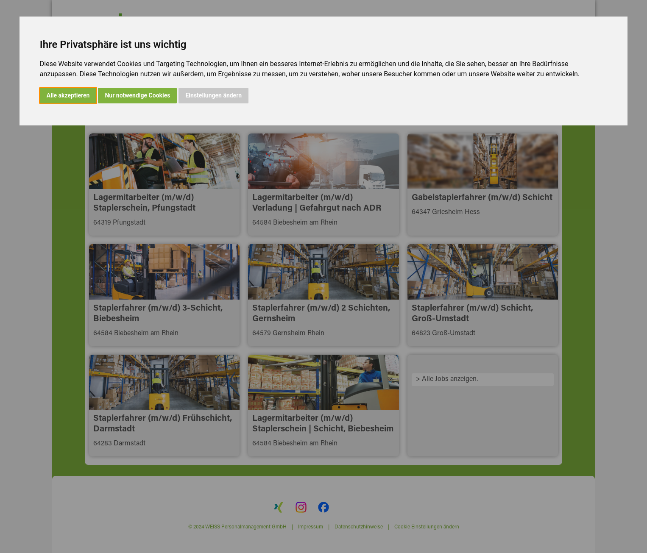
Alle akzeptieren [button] (68, 95)
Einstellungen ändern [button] (213, 95)
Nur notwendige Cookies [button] (137, 95)
